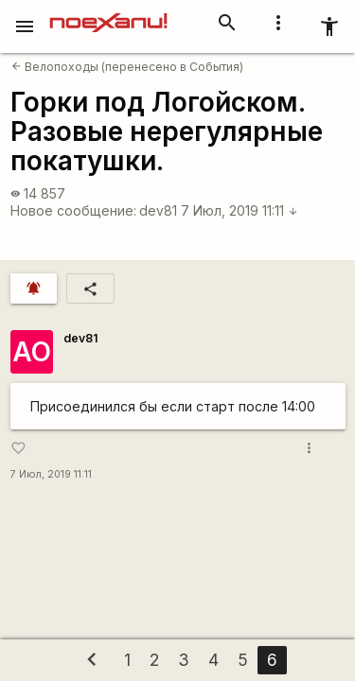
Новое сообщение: (73, 210)
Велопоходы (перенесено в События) (127, 67)
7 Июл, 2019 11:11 (239, 210)
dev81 (158, 210)
